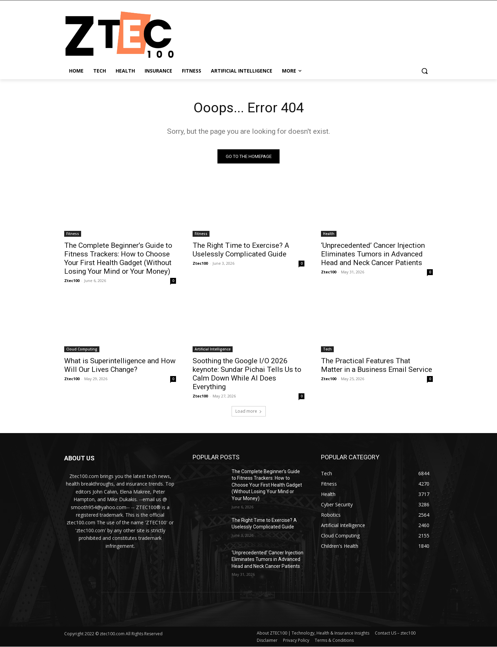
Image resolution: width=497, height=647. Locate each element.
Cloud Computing (81, 349)
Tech (327, 349)
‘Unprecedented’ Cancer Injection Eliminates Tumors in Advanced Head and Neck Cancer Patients (373, 254)
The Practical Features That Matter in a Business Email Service (376, 365)
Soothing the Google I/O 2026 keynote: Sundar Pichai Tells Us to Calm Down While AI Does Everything (247, 374)
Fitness (72, 233)
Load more (248, 411)
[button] (424, 71)
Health (328, 233)
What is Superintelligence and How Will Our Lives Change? (120, 365)
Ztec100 (71, 280)
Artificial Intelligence (213, 349)
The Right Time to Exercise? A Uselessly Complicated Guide (241, 249)
